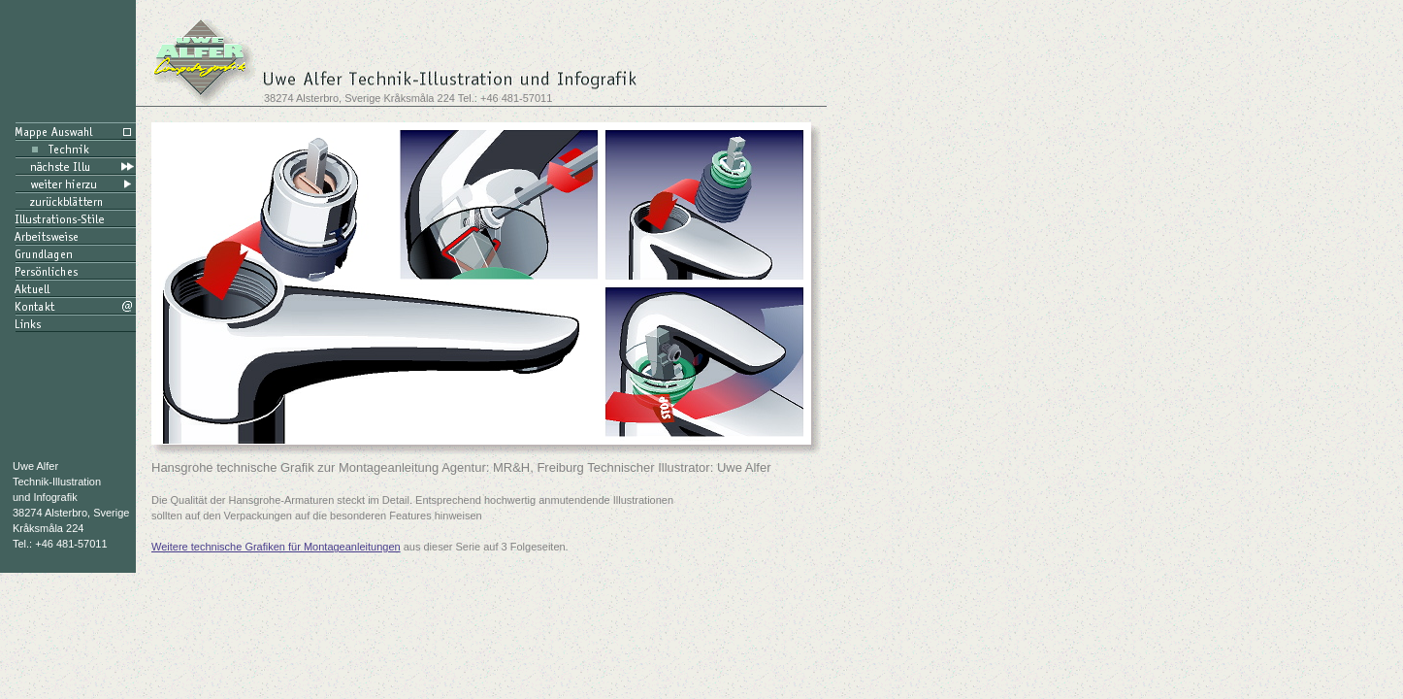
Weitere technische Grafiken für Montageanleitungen (276, 546)
